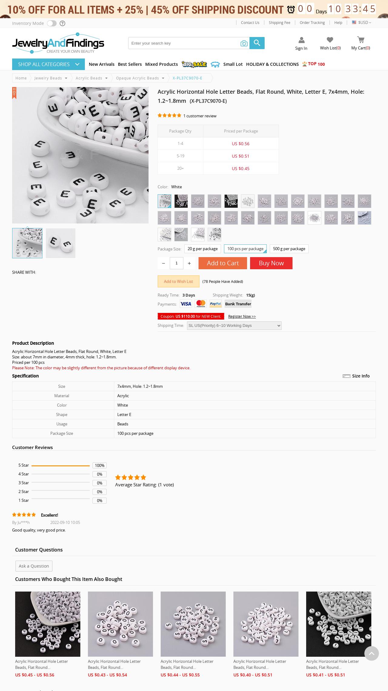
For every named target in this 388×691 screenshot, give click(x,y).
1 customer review (199, 116)
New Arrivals (102, 64)
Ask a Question (34, 566)
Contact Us (250, 22)
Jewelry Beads (48, 77)
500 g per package (289, 248)
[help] (63, 23)
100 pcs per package (246, 249)
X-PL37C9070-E (187, 78)
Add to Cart (223, 263)
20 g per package (203, 248)
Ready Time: (168, 295)
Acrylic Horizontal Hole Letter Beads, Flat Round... (41, 664)
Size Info (361, 376)
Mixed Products (161, 64)
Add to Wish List (178, 281)
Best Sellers (130, 64)
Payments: (167, 304)
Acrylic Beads (89, 77)
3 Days (188, 295)
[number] (176, 263)
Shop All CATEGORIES (44, 64)
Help (338, 22)
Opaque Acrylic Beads (137, 77)
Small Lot (233, 64)
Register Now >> (242, 316)
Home (21, 77)
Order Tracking (312, 22)
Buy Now (271, 263)
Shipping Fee (279, 22)
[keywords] (196, 43)
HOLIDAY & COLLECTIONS (272, 64)
